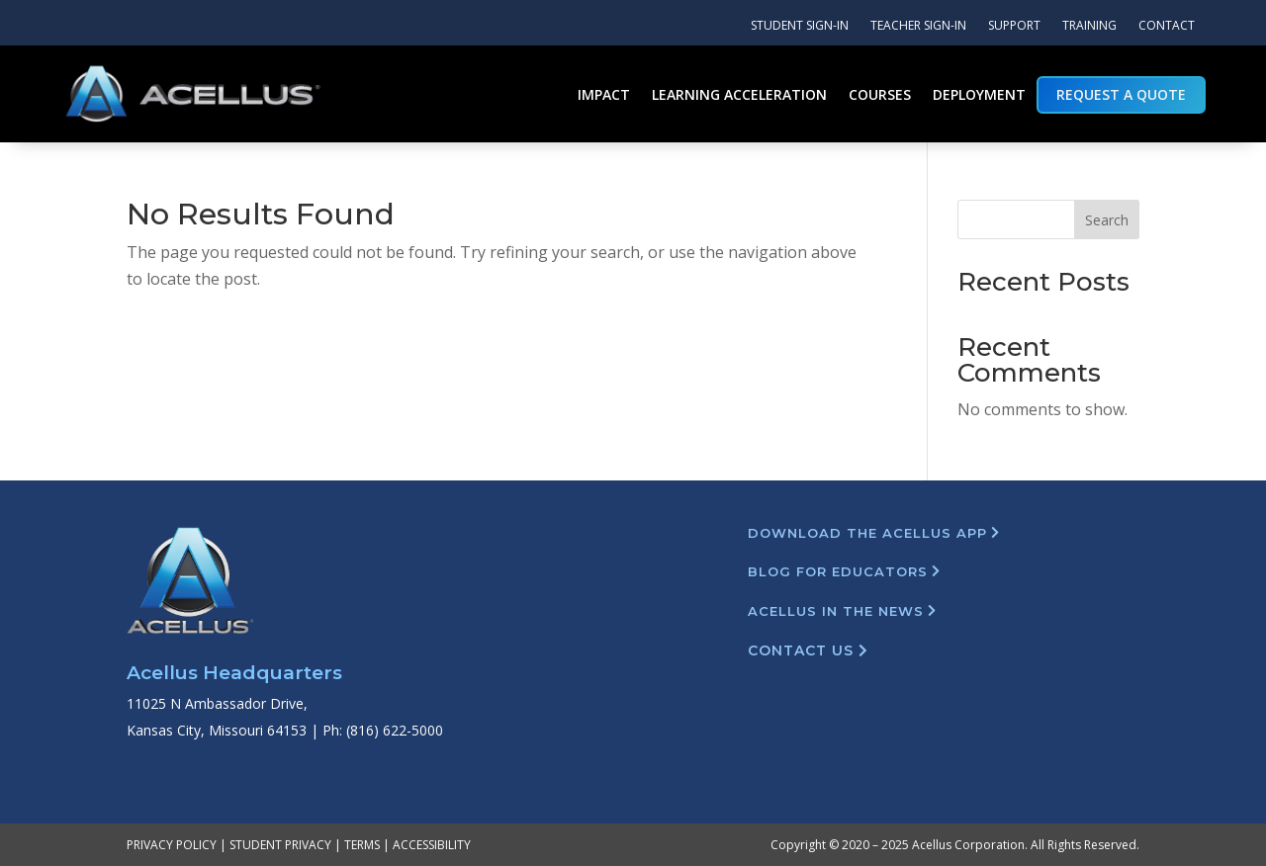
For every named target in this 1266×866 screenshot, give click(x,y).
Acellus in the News (836, 611)
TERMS (362, 844)
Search (1107, 220)
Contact (1166, 26)
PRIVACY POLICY (172, 844)
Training (1089, 26)
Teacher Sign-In (918, 26)
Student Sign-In (800, 26)
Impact (604, 94)
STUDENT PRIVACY (280, 844)
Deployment (979, 94)
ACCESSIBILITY (432, 844)
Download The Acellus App (867, 533)
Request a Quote (1121, 94)
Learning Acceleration (739, 94)
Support (1014, 26)
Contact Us (801, 650)
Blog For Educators (838, 571)
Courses (880, 94)
